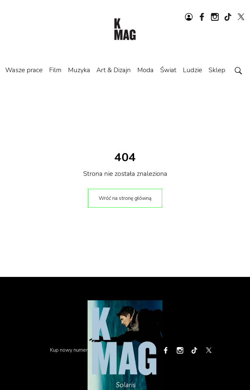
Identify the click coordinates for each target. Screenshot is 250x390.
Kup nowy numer (69, 350)
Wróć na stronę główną (125, 198)
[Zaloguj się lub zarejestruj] (189, 17)
